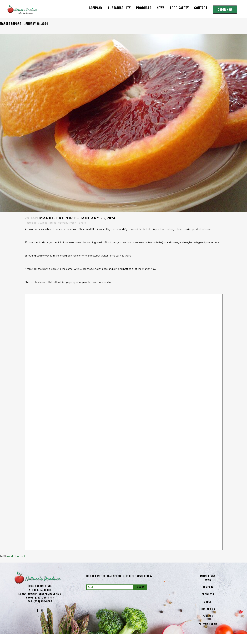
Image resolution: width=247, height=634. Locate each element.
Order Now (225, 9)
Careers (208, 616)
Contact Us (208, 609)
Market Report (56, 222)
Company (207, 587)
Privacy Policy (207, 623)
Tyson (72, 222)
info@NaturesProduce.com (44, 593)
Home (208, 579)
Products (208, 594)
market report (16, 556)
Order (208, 601)
